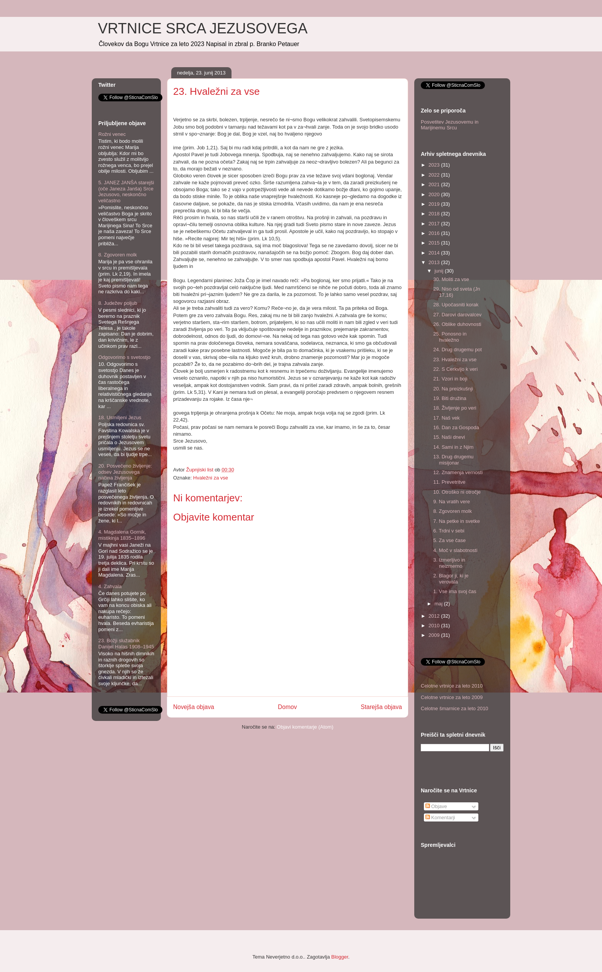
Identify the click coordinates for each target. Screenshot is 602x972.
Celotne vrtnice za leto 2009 (452, 697)
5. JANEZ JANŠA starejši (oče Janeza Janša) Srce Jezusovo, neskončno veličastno (126, 191)
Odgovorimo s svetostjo (124, 357)
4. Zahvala (110, 586)
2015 (434, 243)
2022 (434, 175)
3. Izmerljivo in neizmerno (449, 563)
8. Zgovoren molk (117, 255)
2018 (434, 214)
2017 (434, 223)
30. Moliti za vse (451, 279)
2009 (434, 635)
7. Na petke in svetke (456, 521)
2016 (434, 233)
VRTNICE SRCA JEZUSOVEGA (203, 28)
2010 (434, 625)
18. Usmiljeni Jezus (119, 417)
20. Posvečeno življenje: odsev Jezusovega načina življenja (125, 472)
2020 (434, 194)
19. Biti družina (449, 398)
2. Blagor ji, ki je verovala (450, 579)
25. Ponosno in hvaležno (449, 337)
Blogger (339, 957)
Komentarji (440, 817)
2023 (434, 165)
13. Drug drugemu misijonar (453, 460)
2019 (434, 204)
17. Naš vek (446, 418)
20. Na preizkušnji (453, 389)
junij (440, 271)
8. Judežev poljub (117, 303)
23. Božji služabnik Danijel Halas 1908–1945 (126, 644)
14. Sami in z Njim (453, 447)
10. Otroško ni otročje (457, 492)
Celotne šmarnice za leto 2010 (454, 708)
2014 (434, 253)
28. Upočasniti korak (455, 304)
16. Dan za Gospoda (456, 427)
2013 (434, 262)
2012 (434, 616)
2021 (434, 184)
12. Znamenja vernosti (458, 472)
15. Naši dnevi (449, 437)
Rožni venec (112, 134)
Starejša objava (381, 707)
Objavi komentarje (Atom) (305, 727)
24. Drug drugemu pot (457, 349)
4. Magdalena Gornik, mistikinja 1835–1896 (122, 535)
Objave (436, 806)
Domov (287, 707)
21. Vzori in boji (450, 379)
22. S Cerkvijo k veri (455, 369)
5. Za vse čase (449, 540)
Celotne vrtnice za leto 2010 (452, 686)
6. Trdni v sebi (448, 531)
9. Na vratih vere (451, 501)
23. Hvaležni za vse (454, 359)
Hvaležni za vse (210, 478)
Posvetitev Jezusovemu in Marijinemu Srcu (449, 125)
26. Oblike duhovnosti (457, 324)
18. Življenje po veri (454, 408)
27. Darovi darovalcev (457, 314)
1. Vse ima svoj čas (454, 591)
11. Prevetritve (449, 482)
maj (439, 604)
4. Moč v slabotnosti (455, 550)
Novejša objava (193, 707)
